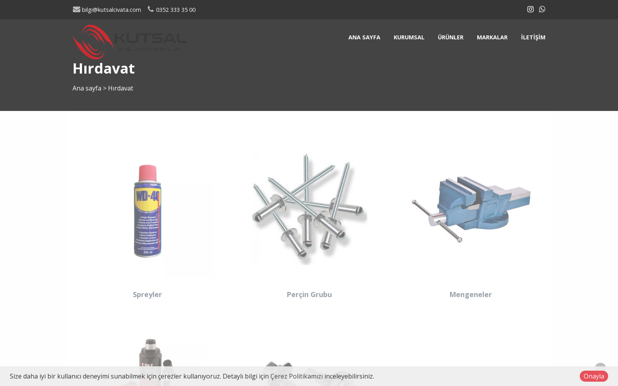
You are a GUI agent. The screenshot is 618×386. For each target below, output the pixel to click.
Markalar (492, 37)
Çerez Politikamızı (296, 376)
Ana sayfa (364, 37)
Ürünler (451, 37)
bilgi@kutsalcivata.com (107, 9)
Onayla (594, 376)
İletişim (533, 37)
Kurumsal (409, 37)
